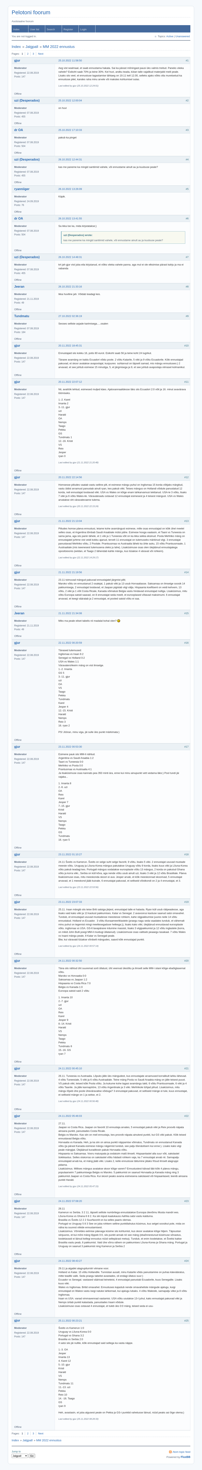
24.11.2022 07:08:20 (70, 1201)
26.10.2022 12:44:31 (70, 159)
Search (51, 29)
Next (40, 53)
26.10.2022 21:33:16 (70, 286)
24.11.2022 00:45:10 (70, 1068)
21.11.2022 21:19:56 (70, 572)
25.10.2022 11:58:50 (70, 60)
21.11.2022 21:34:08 (70, 613)
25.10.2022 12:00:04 (70, 100)
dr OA (18, 130)
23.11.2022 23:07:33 (70, 901)
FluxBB (185, 1457)
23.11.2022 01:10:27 (70, 854)
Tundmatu (21, 316)
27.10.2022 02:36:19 (70, 316)
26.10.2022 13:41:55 (70, 218)
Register (68, 29)
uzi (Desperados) (27, 100)
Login (83, 29)
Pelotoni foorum (31, 12)
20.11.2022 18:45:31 (70, 345)
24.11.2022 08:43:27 (70, 1260)
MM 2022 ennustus (59, 47)
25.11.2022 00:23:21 (70, 1320)
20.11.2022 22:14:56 (70, 477)
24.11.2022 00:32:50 (70, 960)
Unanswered (182, 36)
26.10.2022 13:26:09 (70, 188)
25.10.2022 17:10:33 (70, 129)
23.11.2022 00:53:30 (70, 746)
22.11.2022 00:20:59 (70, 642)
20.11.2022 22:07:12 (70, 381)
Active (169, 36)
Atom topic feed (181, 1451)
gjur (17, 60)
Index (16, 29)
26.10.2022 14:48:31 (70, 257)
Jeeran (19, 286)
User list (34, 29)
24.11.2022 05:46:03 (70, 1115)
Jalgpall (31, 47)
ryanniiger (21, 189)
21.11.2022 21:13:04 (70, 520)
